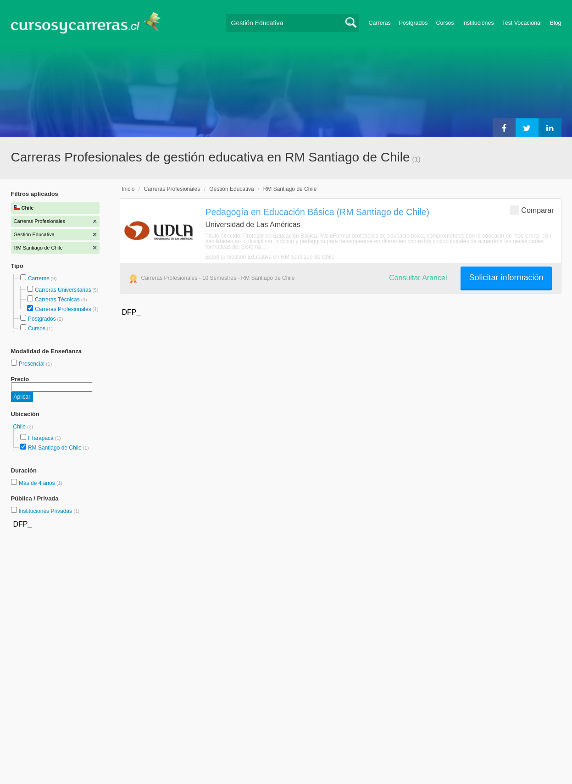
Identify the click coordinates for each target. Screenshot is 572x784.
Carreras (380, 23)
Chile (20, 426)
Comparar (532, 210)
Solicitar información (506, 277)
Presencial (32, 364)
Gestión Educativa (231, 189)
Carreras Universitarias (63, 290)
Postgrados (413, 23)
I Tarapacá (41, 438)
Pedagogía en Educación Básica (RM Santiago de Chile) (317, 212)
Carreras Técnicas (57, 299)
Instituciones (478, 23)
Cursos (445, 23)
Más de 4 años (37, 483)
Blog (555, 23)
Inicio (128, 189)
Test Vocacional (522, 23)
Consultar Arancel (418, 278)
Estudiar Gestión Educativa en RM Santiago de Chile (270, 257)
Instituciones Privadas (48, 511)
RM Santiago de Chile (55, 448)
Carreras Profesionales (63, 309)
